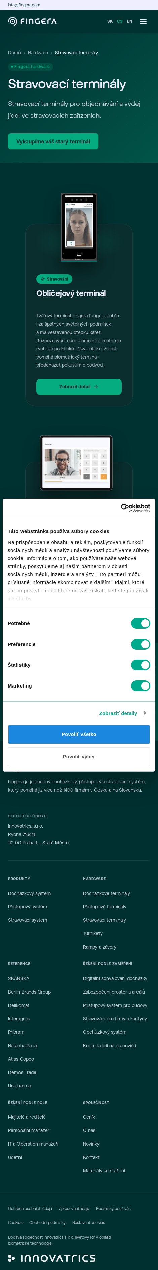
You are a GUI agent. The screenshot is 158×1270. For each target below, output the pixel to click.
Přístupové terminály (104, 906)
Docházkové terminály (106, 893)
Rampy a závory (99, 947)
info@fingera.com (24, 5)
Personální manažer (28, 1130)
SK (110, 21)
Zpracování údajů (74, 1208)
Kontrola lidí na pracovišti (109, 1045)
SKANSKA (18, 978)
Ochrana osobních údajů (30, 1208)
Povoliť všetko (79, 734)
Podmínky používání (113, 1208)
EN (129, 21)
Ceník (89, 1117)
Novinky (91, 1144)
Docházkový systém (29, 893)
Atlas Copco (21, 1059)
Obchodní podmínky (47, 1222)
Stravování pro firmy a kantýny (115, 1018)
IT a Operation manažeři (33, 1144)
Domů (14, 52)
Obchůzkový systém (104, 1032)
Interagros (19, 1018)
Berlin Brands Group (29, 992)
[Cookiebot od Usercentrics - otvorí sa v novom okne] (120, 508)
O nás (89, 1130)
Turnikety (93, 933)
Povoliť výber (79, 756)
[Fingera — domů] (32, 21)
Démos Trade (22, 1072)
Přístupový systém (27, 906)
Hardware (38, 52)
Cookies (15, 1222)
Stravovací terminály (104, 920)
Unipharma (19, 1085)
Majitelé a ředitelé (27, 1117)
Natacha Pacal (23, 1045)
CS (120, 21)
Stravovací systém (27, 920)
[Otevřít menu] (143, 21)
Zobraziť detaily (118, 713)
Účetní (15, 1157)
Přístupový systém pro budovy (115, 1005)
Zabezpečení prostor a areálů (114, 992)
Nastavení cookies (88, 1222)
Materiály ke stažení (104, 1170)
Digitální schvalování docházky (115, 978)
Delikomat (18, 1005)
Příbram (16, 1032)
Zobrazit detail (79, 387)
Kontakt (91, 1157)
